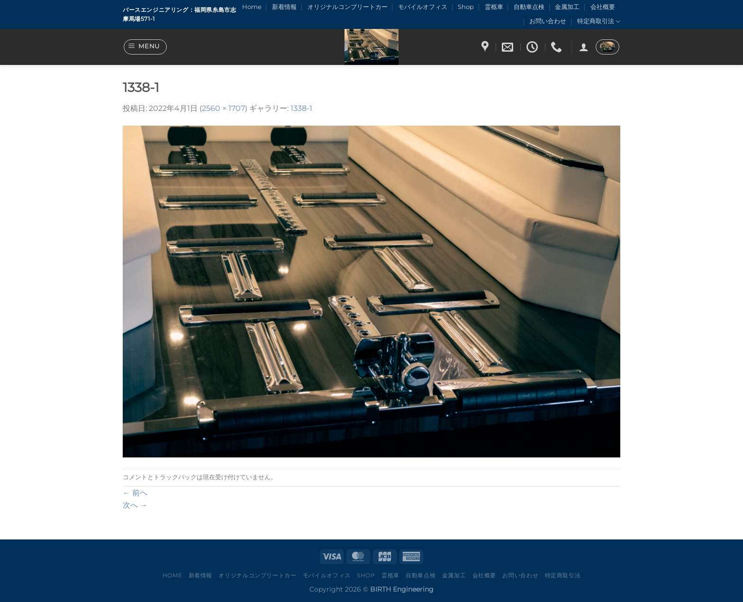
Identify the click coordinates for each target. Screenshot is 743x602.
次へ (135, 505)
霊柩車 (494, 6)
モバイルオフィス (422, 6)
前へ (135, 492)
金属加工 (567, 6)
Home (252, 6)
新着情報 (284, 6)
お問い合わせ (547, 21)
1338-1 (301, 108)
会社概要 (602, 6)
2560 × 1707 (223, 108)
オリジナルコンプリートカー (348, 6)
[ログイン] (584, 46)
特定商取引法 (598, 21)
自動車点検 (529, 6)
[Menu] (145, 47)
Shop (466, 6)
